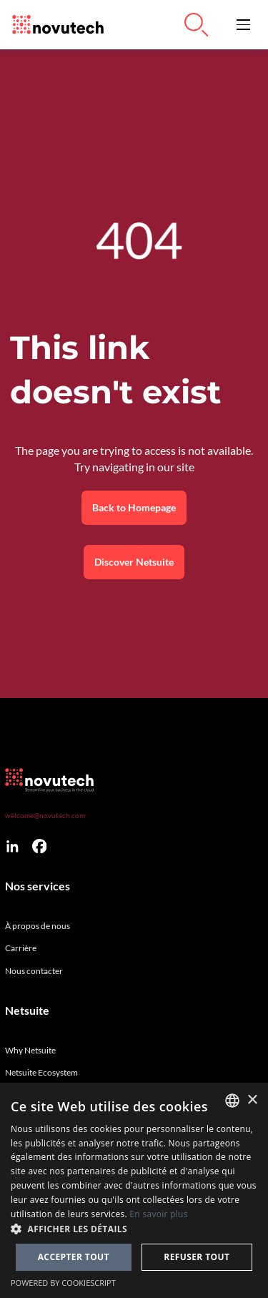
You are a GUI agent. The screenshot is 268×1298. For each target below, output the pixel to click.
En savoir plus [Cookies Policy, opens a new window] (158, 1214)
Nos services (37, 886)
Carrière (20, 948)
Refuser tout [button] (196, 1257)
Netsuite (27, 1010)
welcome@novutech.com (45, 815)
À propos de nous (37, 925)
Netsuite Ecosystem (41, 1072)
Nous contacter (34, 970)
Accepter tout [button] (73, 1257)
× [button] (252, 1100)
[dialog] (134, 1190)
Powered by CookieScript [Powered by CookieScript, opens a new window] (63, 1282)
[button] (243, 24)
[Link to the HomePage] (54, 24)
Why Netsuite (30, 1050)
